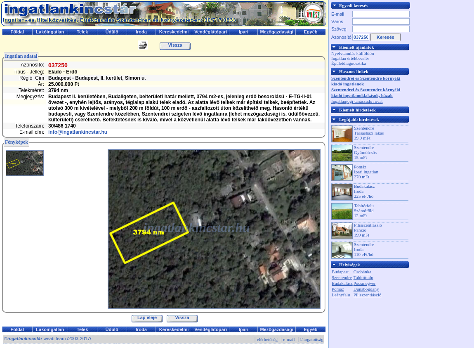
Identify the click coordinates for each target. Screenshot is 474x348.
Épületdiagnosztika (348, 63)
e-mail (289, 339)
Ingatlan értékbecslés (350, 58)
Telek (82, 31)
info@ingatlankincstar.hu (77, 132)
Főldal (17, 31)
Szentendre (342, 277)
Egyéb (311, 31)
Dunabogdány (366, 288)
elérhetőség (267, 339)
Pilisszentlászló (368, 294)
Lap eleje (147, 317)
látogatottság (311, 339)
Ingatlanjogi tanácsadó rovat (357, 101)
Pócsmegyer (365, 283)
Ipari (243, 31)
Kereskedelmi (174, 31)
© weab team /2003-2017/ (47, 338)
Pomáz (338, 288)
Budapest (340, 271)
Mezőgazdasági (276, 31)
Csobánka (362, 271)
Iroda (141, 31)
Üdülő (111, 31)
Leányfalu (341, 294)
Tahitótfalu (363, 277)
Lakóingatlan (50, 31)
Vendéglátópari (210, 31)
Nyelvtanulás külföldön (352, 53)
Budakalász (342, 283)
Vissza (175, 45)
